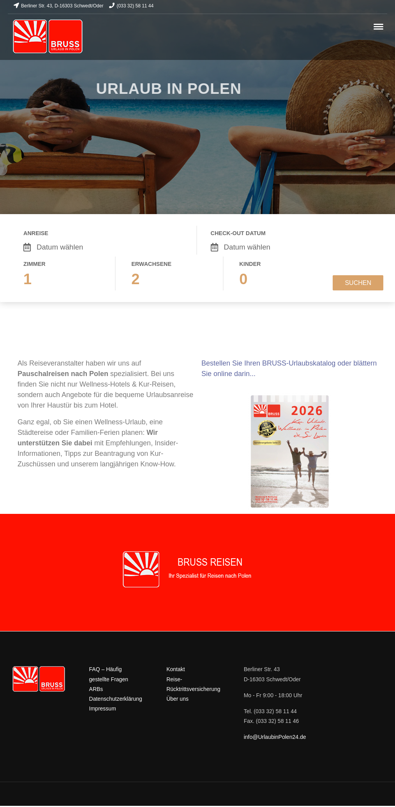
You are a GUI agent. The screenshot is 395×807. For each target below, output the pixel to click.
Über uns (177, 699)
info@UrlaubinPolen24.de (275, 737)
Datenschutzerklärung (115, 699)
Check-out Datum (238, 233)
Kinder (250, 264)
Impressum (102, 708)
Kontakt (175, 669)
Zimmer (34, 264)
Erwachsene (151, 264)
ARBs (96, 689)
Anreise (35, 233)
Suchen (358, 283)
